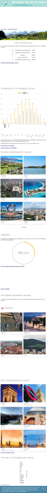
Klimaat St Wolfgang (5, 288)
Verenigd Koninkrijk (28, 404)
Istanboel (27, 426)
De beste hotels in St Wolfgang (7, 145)
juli (20, 473)
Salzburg (27, 333)
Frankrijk (2, 404)
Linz (25, 355)
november (22, 480)
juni (20, 471)
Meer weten (23, 491)
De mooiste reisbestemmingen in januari (9, 62)
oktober (21, 478)
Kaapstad (3, 175)
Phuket (26, 175)
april (21, 467)
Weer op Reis (3, 29)
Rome (3, 426)
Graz (2, 355)
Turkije (25, 427)
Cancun (26, 198)
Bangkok (3, 198)
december (22, 482)
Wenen (3, 333)
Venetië (26, 449)
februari (21, 463)
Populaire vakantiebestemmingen (7, 452)
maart (21, 465)
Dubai (3, 449)
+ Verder (23, 227)
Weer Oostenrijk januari (12, 29)
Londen (26, 403)
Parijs (3, 403)
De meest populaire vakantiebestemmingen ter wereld (12, 266)
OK (43, 488)
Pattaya (26, 221)
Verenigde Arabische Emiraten (7, 450)
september (22, 476)
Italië (2, 427)
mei (20, 469)
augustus (21, 475)
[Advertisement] (23, 18)
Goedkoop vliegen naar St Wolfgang (8, 147)
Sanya (2, 221)
